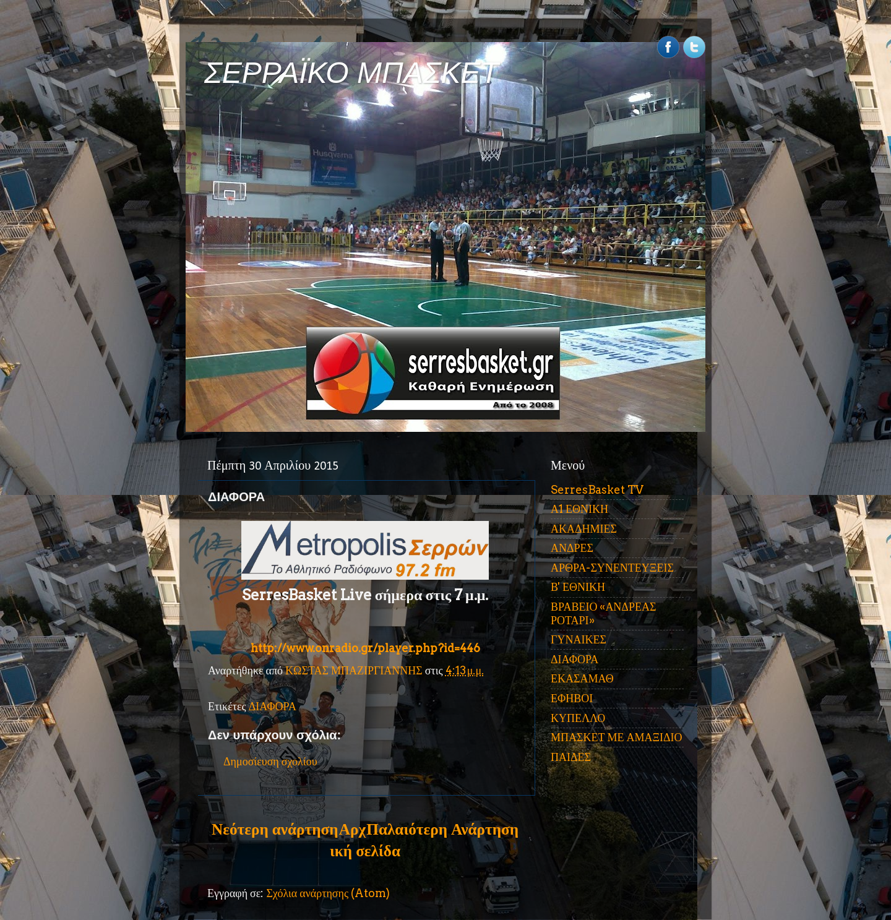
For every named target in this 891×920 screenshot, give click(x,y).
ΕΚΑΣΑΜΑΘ (582, 678)
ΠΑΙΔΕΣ (571, 756)
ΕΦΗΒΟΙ (572, 698)
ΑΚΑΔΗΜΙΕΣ (584, 528)
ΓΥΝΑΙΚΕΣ (578, 639)
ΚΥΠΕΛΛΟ (578, 717)
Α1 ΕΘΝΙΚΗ (579, 508)
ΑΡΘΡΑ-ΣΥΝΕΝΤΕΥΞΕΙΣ (612, 567)
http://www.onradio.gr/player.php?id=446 (365, 648)
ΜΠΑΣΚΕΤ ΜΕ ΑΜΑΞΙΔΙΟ (616, 737)
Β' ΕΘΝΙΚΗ (578, 586)
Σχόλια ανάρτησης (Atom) (328, 893)
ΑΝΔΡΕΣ (572, 547)
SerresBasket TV (597, 489)
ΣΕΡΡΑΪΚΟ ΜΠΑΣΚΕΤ (351, 72)
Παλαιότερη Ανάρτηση (442, 829)
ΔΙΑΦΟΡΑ (272, 706)
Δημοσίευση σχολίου (270, 761)
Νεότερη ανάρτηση (275, 829)
